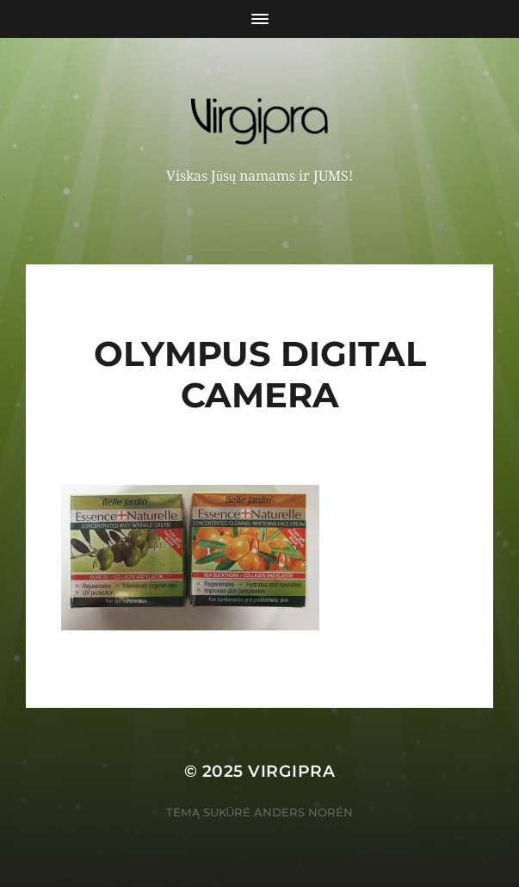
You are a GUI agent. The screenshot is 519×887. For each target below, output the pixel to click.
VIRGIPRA (291, 771)
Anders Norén (303, 812)
